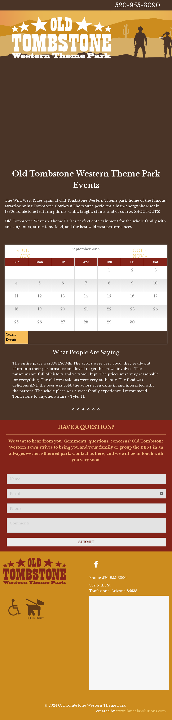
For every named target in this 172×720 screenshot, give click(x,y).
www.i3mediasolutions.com (141, 711)
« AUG (24, 255)
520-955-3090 (137, 5)
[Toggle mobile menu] (161, 37)
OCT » (140, 249)
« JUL (23, 249)
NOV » (140, 255)
